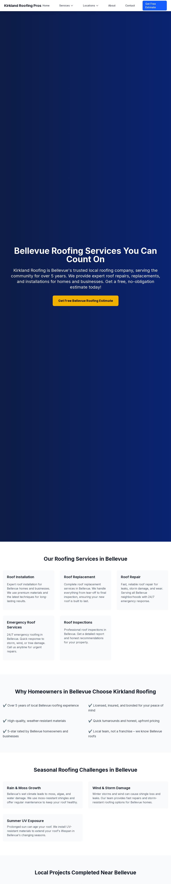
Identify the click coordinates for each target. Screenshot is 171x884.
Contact (130, 5)
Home (46, 5)
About (112, 5)
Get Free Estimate (150, 5)
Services (66, 5)
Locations (91, 5)
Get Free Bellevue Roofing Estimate (85, 301)
